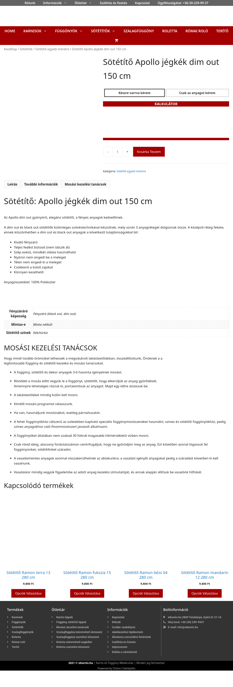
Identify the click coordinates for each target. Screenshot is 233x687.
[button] (66, 3)
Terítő (222, 31)
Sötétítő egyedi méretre (52, 49)
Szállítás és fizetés (113, 3)
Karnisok (37, 31)
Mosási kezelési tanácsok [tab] (85, 200)
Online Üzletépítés (124, 685)
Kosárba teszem (149, 152)
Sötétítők (105, 31)
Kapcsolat (142, 3)
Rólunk (30, 3)
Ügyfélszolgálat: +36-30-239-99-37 (183, 3)
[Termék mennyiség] (118, 152)
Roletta (169, 31)
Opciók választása (28, 610)
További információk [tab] (41, 200)
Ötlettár (85, 3)
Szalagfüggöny (139, 31)
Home (9, 31)
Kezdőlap (10, 49)
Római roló (197, 31)
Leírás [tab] (12, 200)
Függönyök (71, 31)
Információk (57, 3)
